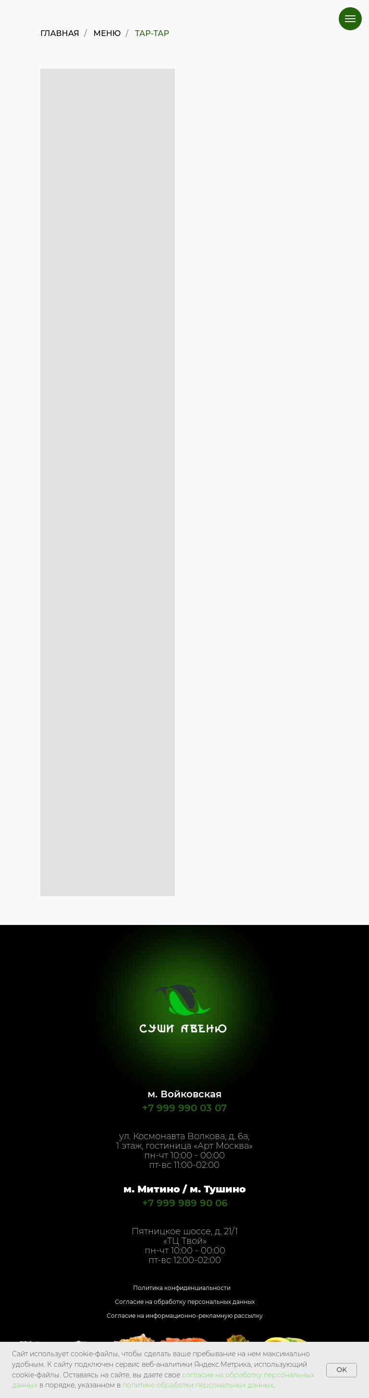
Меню (107, 33)
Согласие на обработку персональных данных (185, 1301)
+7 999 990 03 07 (184, 1108)
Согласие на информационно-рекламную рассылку (185, 1315)
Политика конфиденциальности (182, 1287)
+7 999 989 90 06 (185, 1203)
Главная (59, 33)
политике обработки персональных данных (198, 1385)
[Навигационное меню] (350, 18)
